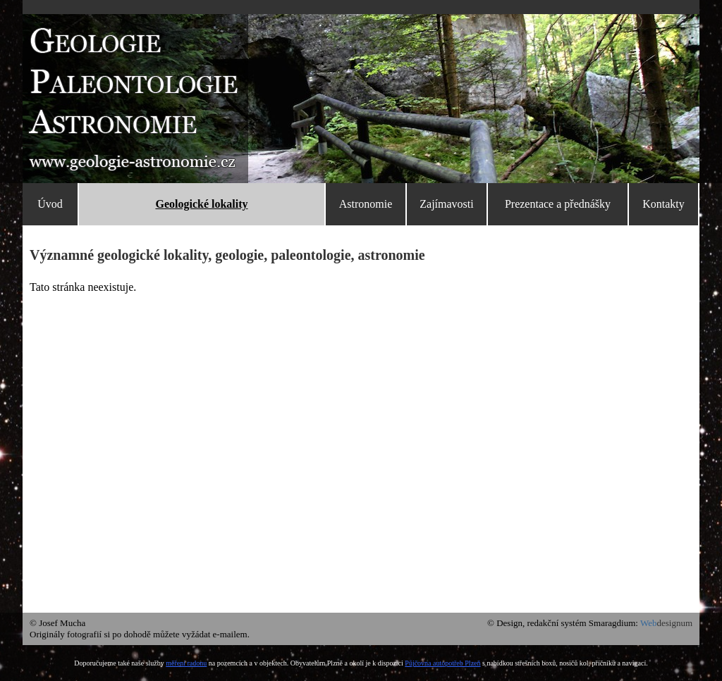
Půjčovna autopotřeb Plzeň (442, 663)
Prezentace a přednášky (558, 204)
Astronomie (366, 204)
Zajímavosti (446, 204)
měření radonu (186, 663)
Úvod (50, 204)
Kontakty (663, 204)
